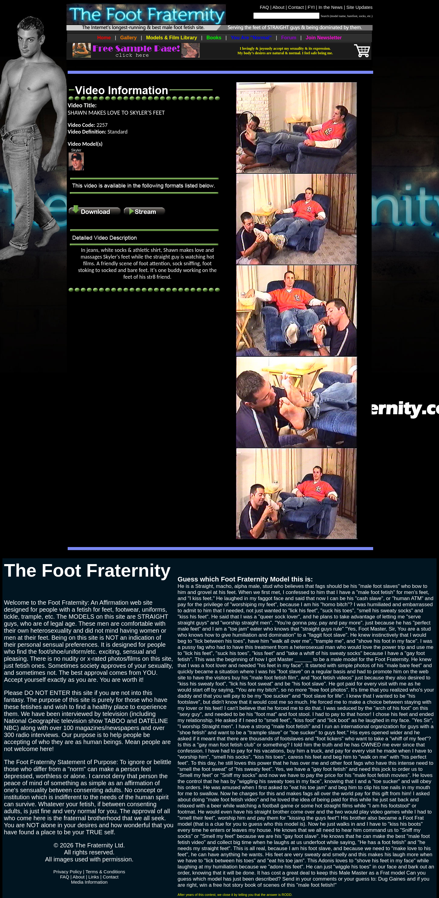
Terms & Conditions (105, 871)
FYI (311, 7)
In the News (331, 7)
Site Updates (359, 7)
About (278, 7)
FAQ (264, 7)
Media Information (89, 882)
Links (93, 876)
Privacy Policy (67, 871)
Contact (296, 7)
